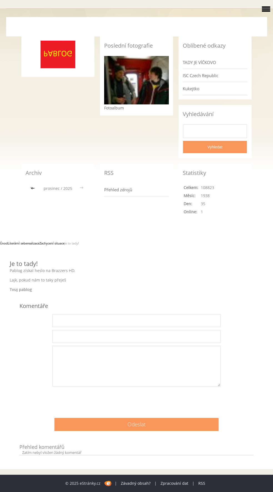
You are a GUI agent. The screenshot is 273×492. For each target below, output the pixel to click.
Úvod (4, 243)
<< (33, 188)
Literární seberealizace (23, 243)
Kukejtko (191, 88)
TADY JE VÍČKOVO (199, 62)
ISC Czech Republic (200, 75)
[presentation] (136, 400)
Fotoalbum (114, 108)
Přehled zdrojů (118, 189)
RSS (201, 483)
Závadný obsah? (136, 483)
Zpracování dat (174, 483)
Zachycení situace (51, 243)
